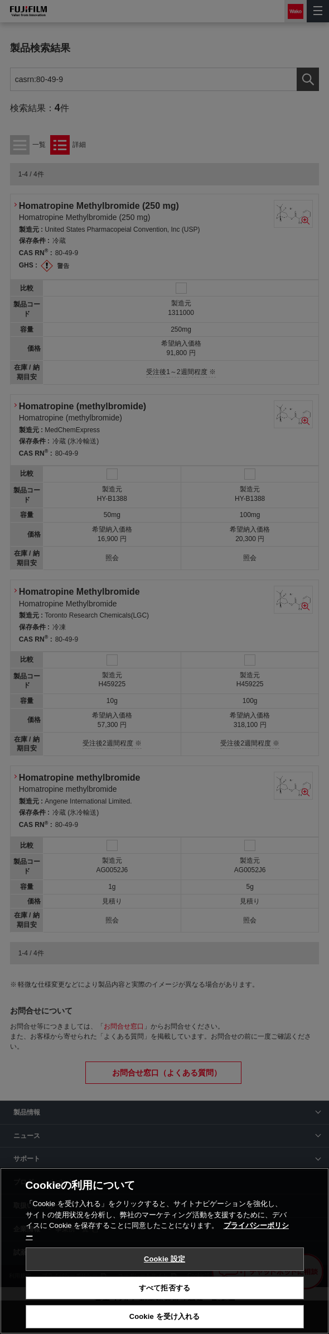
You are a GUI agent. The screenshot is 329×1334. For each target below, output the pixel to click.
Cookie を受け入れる (164, 1316)
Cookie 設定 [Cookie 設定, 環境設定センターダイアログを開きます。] (164, 1259)
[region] (164, 1251)
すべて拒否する (164, 1288)
